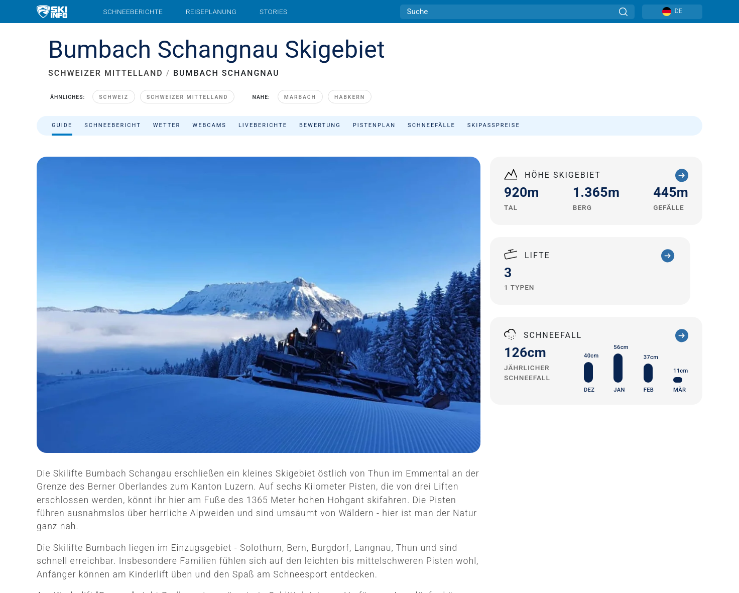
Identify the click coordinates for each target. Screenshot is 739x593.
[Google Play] (618, 522)
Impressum (56, 543)
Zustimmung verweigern (306, 543)
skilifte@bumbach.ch (437, 355)
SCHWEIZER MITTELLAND (105, 73)
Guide (62, 125)
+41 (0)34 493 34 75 (428, 343)
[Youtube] (602, 495)
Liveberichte (262, 125)
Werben (154, 496)
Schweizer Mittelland (187, 97)
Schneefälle (431, 125)
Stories (273, 12)
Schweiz (114, 97)
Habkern (349, 97)
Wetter (167, 125)
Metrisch (229, 543)
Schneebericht (112, 125)
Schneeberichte (133, 12)
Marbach (300, 97)
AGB (137, 543)
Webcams (209, 125)
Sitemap (167, 543)
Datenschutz (100, 543)
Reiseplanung (211, 12)
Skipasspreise (493, 125)
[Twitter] (630, 495)
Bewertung (320, 125)
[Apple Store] (672, 522)
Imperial (251, 543)
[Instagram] (658, 495)
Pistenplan (374, 125)
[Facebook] (685, 495)
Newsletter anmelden (124, 509)
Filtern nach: (600, 151)
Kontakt (110, 496)
